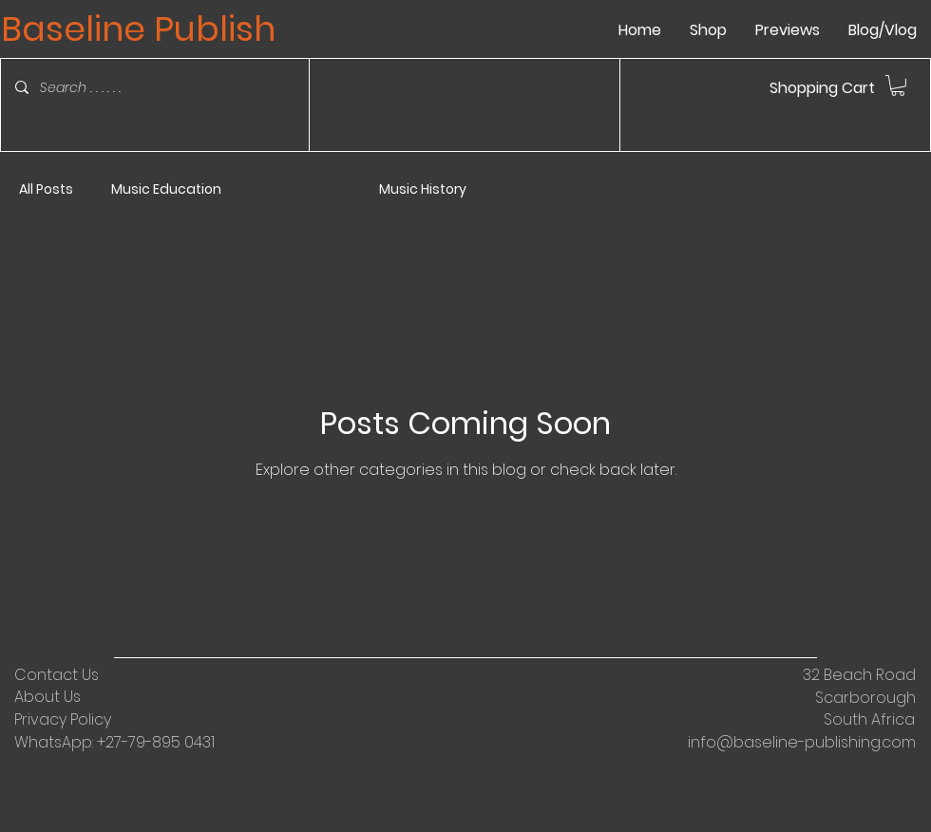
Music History (422, 189)
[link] (897, 85)
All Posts (46, 189)
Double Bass (300, 189)
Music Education (166, 189)
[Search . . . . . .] (140, 87)
